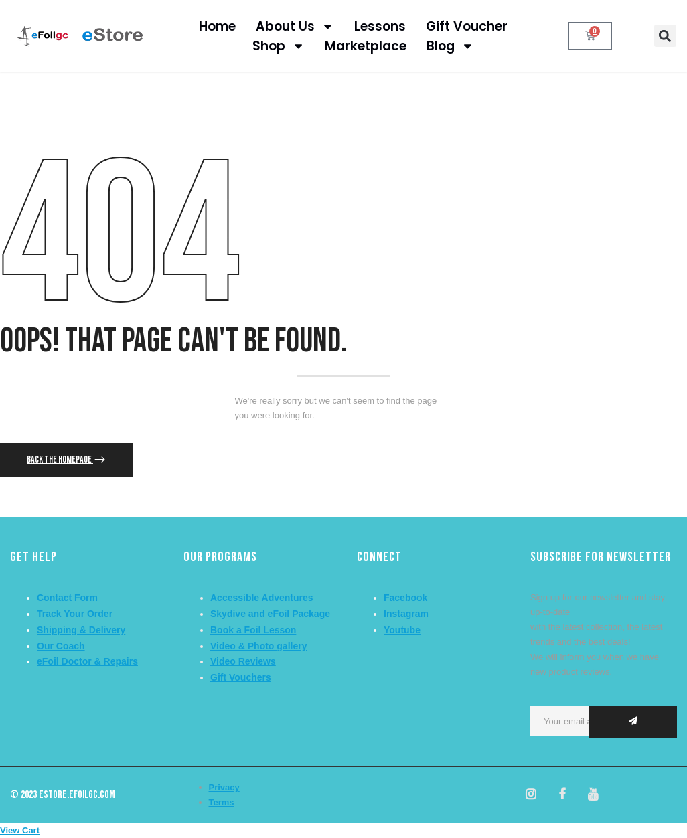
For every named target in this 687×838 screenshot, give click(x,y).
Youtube (402, 629)
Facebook (405, 597)
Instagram (406, 613)
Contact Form (67, 597)
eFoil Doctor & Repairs (87, 661)
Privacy (224, 787)
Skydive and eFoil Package (270, 613)
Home (217, 26)
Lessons (380, 26)
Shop (278, 46)
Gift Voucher (467, 26)
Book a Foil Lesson (253, 629)
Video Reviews (243, 661)
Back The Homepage (60, 459)
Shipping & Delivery (81, 629)
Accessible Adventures (261, 597)
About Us (295, 26)
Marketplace (365, 46)
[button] (665, 36)
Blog (450, 46)
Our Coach (61, 646)
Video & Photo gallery (258, 646)
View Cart (20, 830)
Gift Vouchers (240, 677)
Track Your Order (74, 613)
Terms (221, 802)
